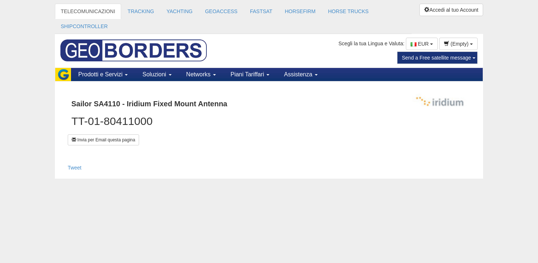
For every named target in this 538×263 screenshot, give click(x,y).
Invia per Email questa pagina (103, 139)
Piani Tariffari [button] (250, 74)
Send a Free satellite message (438, 58)
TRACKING (141, 11)
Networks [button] (201, 74)
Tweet (74, 168)
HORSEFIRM (300, 11)
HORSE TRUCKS (348, 11)
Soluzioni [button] (156, 74)
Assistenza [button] (301, 74)
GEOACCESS (221, 11)
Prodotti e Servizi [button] (103, 74)
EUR (422, 44)
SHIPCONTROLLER (84, 26)
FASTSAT (261, 11)
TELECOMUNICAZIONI (88, 11)
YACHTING (180, 11)
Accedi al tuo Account (451, 10)
